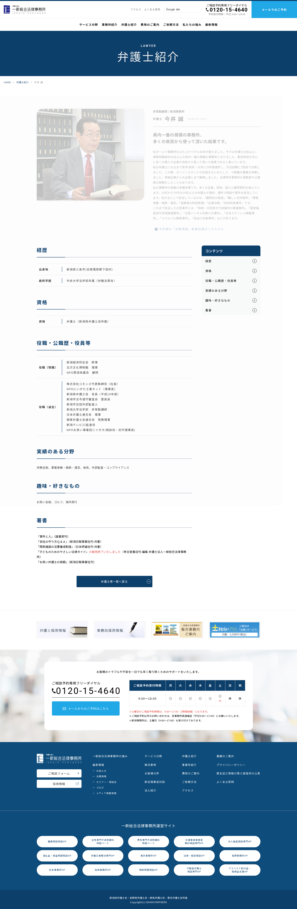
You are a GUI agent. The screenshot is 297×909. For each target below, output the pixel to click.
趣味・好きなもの (217, 299)
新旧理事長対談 (155, 781)
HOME (7, 82)
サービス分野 (153, 755)
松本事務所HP (57, 868)
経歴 (208, 260)
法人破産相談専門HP (240, 840)
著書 (208, 309)
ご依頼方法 (189, 781)
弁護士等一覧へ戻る (126, 580)
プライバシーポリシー (231, 764)
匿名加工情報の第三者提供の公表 (238, 772)
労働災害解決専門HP (102, 854)
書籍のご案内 (225, 755)
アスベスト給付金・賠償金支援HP (240, 868)
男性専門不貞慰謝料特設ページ (148, 840)
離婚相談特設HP (57, 840)
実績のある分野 (216, 290)
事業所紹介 (189, 764)
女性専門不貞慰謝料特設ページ (103, 840)
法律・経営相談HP (194, 854)
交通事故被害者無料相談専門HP (194, 840)
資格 (208, 270)
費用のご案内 (190, 772)
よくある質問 (225, 781)
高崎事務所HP (103, 868)
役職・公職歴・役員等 (221, 280)
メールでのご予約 (274, 10)
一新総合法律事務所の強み (110, 755)
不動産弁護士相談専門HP (194, 868)
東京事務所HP (148, 854)
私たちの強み (192, 25)
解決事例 (150, 764)
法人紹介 (150, 789)
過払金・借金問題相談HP (57, 854)
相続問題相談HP (148, 868)
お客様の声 (152, 772)
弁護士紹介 (22, 82)
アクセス (188, 789)
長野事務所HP (240, 854)
